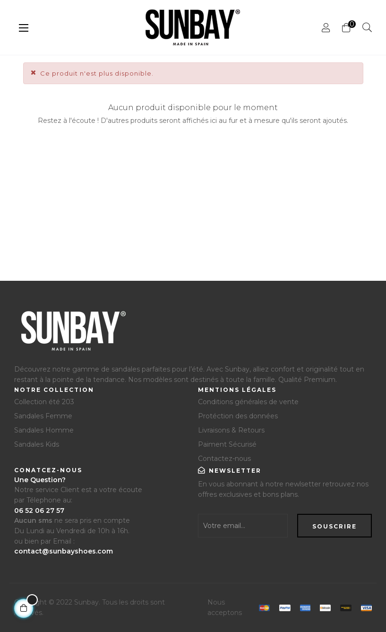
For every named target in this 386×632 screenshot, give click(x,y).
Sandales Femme (43, 416)
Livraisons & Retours (231, 430)
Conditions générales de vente (248, 402)
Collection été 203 (44, 402)
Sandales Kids (36, 444)
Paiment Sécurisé (227, 444)
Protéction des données (238, 416)
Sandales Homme (44, 430)
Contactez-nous (224, 458)
